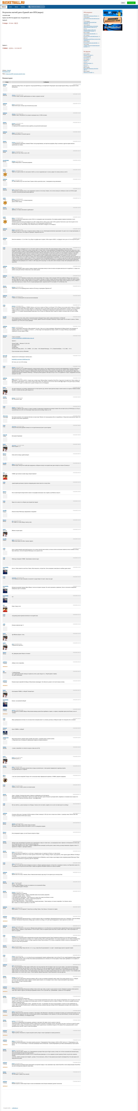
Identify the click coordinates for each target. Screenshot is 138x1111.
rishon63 (9, 70)
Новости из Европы (88, 63)
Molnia (4, 747)
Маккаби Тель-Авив (88, 55)
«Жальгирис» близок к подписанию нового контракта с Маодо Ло (91, 26)
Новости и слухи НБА (88, 72)
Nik (4, 671)
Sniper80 (5, 434)
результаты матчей (18, 73)
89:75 (16, 23)
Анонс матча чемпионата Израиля (91, 15)
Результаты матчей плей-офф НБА (91, 42)
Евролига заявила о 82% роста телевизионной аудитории (90, 30)
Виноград (85, 65)
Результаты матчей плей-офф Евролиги (91, 18)
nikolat (4, 794)
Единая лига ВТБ (9, 73)
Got (4, 472)
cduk (4, 557)
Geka (4, 247)
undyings (5, 662)
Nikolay (4, 94)
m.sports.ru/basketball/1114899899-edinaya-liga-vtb (23, 338)
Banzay (4, 453)
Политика (86, 60)
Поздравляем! (86, 57)
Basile (4, 387)
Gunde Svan (5, 737)
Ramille (4, 316)
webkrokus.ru (15, 1108)
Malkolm (5, 84)
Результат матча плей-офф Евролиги (91, 36)
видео (23, 73)
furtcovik (5, 355)
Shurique (5, 335)
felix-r (4, 775)
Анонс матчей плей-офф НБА (90, 33)
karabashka (5, 567)
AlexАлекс (5, 416)
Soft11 (4, 169)
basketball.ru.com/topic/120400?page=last (21, 359)
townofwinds (6, 160)
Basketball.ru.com (6, 71)
